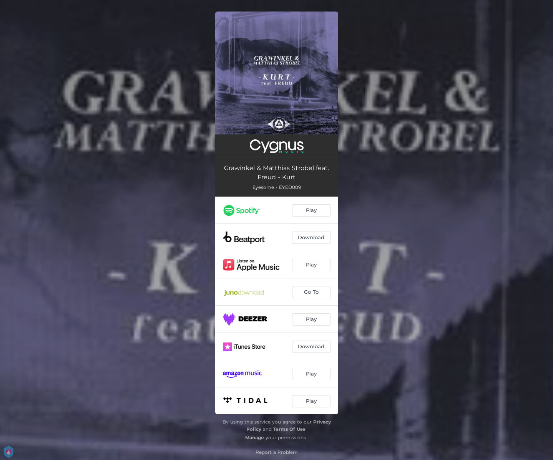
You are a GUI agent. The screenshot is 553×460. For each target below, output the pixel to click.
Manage (254, 437)
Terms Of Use (289, 429)
